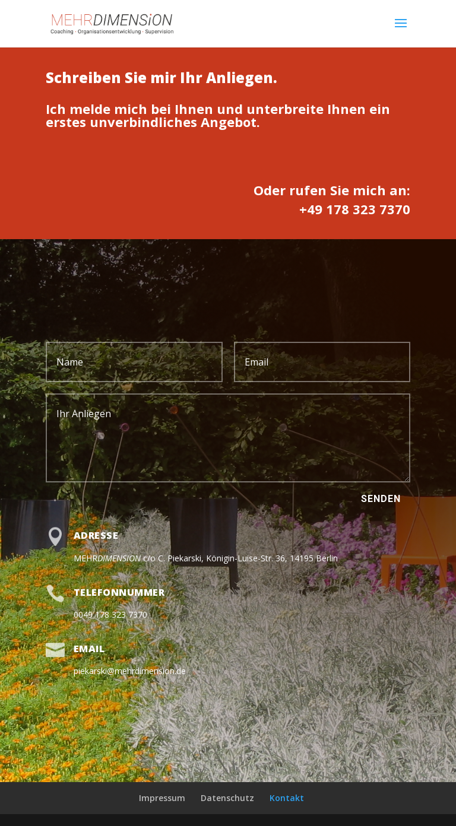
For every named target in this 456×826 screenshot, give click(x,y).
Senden (381, 498)
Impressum (162, 797)
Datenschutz (227, 797)
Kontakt (287, 797)
